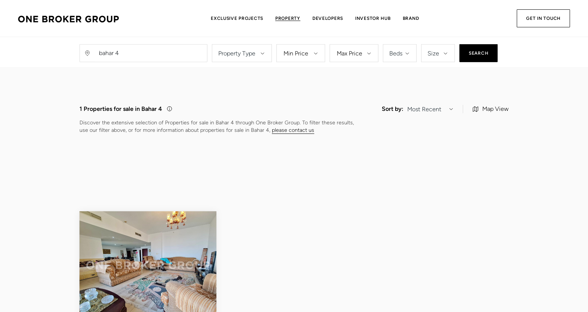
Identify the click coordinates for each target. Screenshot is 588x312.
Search (478, 57)
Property (287, 18)
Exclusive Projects (237, 18)
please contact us (293, 151)
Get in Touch (543, 18)
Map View (490, 130)
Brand (411, 18)
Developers (327, 18)
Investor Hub (373, 18)
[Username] (150, 57)
